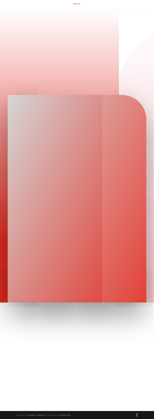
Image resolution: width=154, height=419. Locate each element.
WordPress (65, 415)
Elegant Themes (36, 415)
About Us (76, 4)
